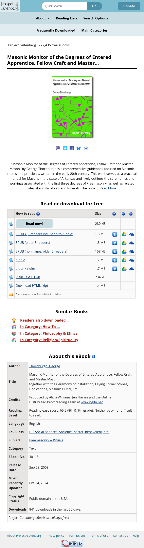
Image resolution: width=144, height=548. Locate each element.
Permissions (77, 535)
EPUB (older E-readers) (33, 242)
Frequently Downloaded (55, 30)
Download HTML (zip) (32, 285)
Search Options (95, 18)
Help (136, 535)
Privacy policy (55, 535)
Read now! (34, 223)
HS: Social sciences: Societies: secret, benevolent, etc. (69, 432)
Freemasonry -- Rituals (46, 440)
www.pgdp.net (92, 402)
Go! (94, 6)
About (43, 18)
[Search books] (64, 6)
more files (36, 294)
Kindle (20, 260)
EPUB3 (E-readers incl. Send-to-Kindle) (44, 234)
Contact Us (120, 535)
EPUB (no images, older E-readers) (41, 251)
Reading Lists (66, 18)
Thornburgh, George (44, 366)
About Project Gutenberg (24, 535)
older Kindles (26, 268)
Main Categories (94, 30)
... (106, 188)
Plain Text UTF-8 (28, 277)
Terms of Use (99, 535)
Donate (129, 6)
